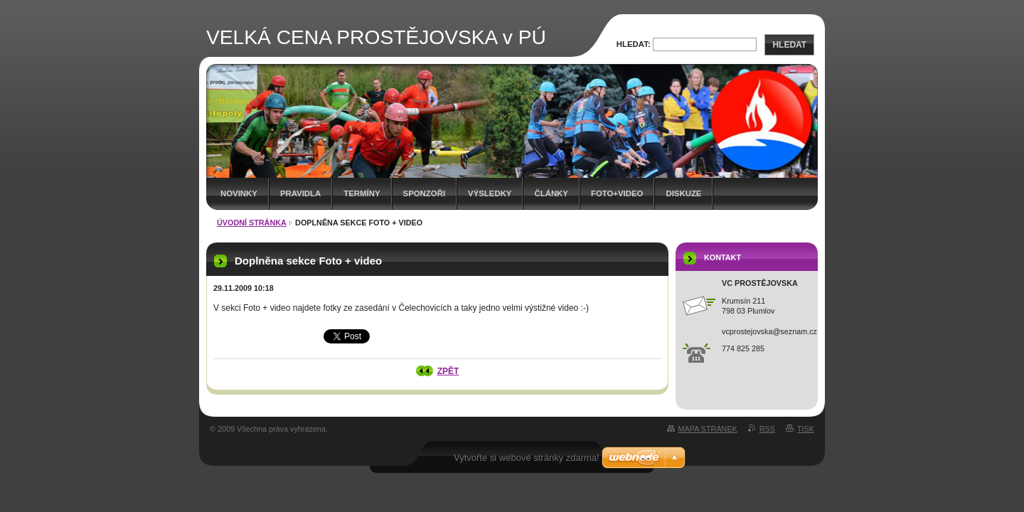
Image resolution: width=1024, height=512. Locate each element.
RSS (767, 429)
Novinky (238, 193)
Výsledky (489, 193)
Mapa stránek (707, 429)
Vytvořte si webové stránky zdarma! (526, 457)
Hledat (789, 45)
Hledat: (634, 44)
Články (550, 193)
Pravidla (300, 193)
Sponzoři (424, 193)
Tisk (805, 429)
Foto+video (617, 193)
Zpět (448, 371)
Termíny (361, 193)
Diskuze (683, 193)
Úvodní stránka (252, 222)
